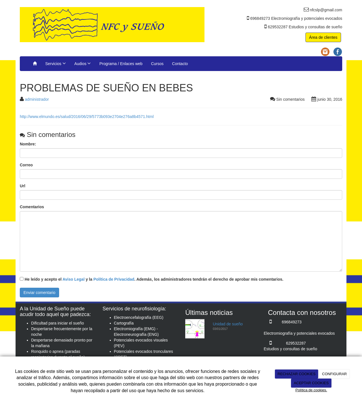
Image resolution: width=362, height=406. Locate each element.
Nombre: (28, 144)
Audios (82, 63)
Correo (26, 165)
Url (22, 186)
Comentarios (32, 207)
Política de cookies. (311, 390)
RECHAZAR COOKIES (296, 374)
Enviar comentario (39, 292)
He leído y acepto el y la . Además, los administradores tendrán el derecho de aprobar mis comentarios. (154, 279)
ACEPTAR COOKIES (311, 383)
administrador (37, 99)
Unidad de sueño (228, 324)
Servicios (55, 63)
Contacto (180, 63)
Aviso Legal (74, 279)
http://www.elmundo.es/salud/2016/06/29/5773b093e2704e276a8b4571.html (87, 116)
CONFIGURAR (334, 374)
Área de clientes (323, 37)
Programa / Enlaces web (121, 63)
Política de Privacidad (113, 279)
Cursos (157, 63)
